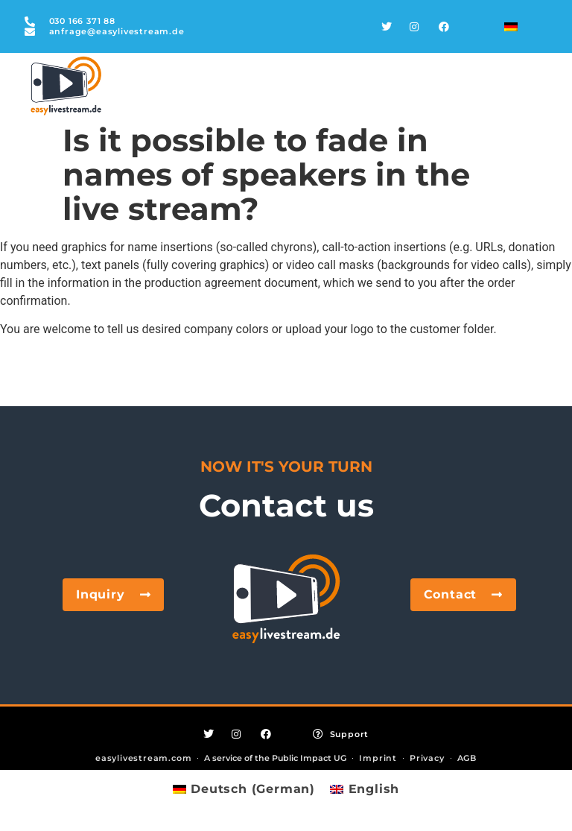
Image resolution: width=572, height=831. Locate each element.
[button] (33, 798)
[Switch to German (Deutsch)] (243, 789)
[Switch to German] (511, 26)
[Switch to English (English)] (364, 789)
